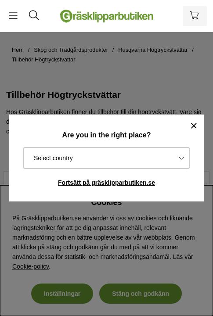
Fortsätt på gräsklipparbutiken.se (106, 182)
